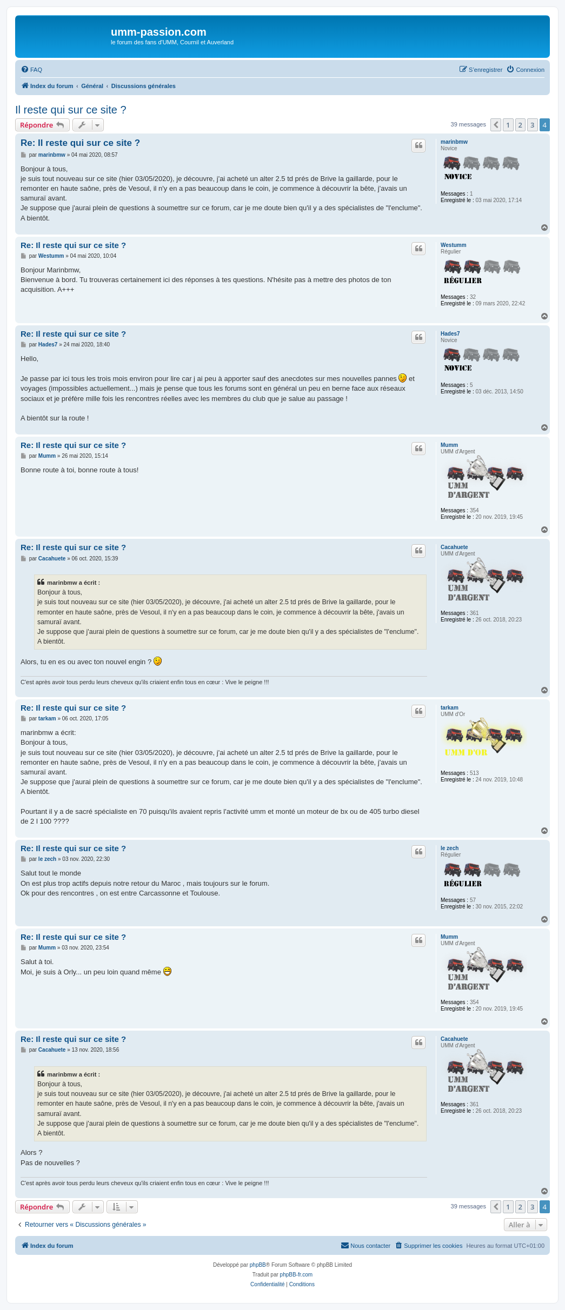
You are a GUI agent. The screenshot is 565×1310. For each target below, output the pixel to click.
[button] (495, 124)
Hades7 (450, 334)
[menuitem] (31, 69)
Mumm (449, 445)
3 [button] (532, 125)
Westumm (454, 245)
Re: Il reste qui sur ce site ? (80, 143)
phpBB (258, 1265)
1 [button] (508, 125)
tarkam (449, 708)
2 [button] (520, 125)
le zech (449, 848)
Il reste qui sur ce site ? (71, 110)
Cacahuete (454, 547)
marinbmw (454, 142)
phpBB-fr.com (296, 1275)
